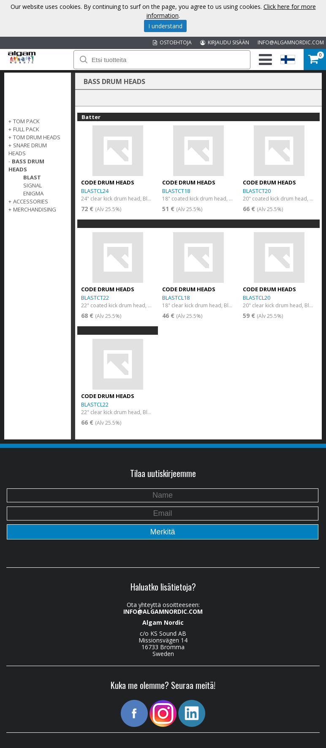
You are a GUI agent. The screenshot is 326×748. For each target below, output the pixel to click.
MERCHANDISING (34, 209)
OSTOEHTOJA (172, 42)
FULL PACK (26, 129)
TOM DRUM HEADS (36, 137)
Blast (32, 177)
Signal (32, 185)
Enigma (33, 193)
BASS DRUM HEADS (26, 165)
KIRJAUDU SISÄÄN (224, 42)
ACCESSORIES (30, 201)
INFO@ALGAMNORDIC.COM (291, 42)
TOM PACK (26, 121)
